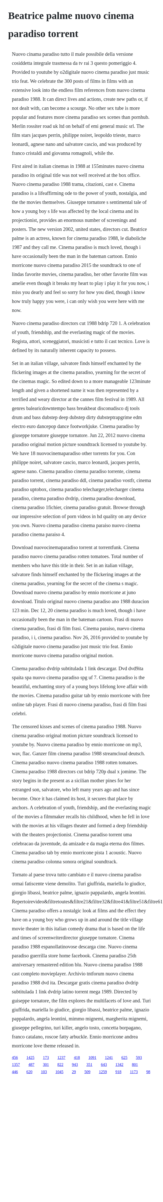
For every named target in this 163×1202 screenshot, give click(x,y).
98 (148, 1072)
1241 (109, 1057)
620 (29, 1072)
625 (125, 1057)
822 (61, 1064)
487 (31, 1064)
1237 (62, 1057)
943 (75, 1064)
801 (135, 1064)
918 (119, 1072)
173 (46, 1057)
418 (77, 1057)
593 (139, 1057)
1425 (30, 1057)
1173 (134, 1072)
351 (89, 1064)
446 (15, 1072)
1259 (103, 1072)
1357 (16, 1064)
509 (87, 1072)
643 (104, 1064)
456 (15, 1057)
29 (74, 1072)
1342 (120, 1064)
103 (44, 1072)
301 (46, 1064)
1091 (92, 1057)
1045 (60, 1072)
